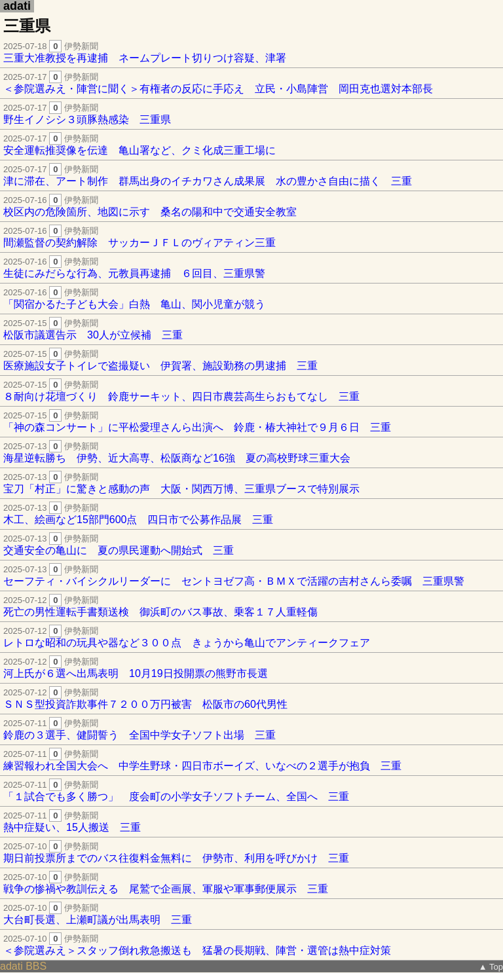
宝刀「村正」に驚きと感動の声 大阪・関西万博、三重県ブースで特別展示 (251, 482)
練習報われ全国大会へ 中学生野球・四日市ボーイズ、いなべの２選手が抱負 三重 (251, 759)
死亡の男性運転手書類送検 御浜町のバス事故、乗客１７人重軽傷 (251, 606)
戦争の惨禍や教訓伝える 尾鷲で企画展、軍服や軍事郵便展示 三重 (251, 883)
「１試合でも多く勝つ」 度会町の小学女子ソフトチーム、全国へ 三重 (251, 790)
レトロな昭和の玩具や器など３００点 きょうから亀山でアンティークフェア (251, 636)
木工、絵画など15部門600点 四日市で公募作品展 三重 (251, 513)
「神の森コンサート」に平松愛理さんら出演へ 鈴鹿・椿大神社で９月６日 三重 (251, 421)
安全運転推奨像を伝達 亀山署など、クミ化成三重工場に (251, 144)
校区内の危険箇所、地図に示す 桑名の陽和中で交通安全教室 (251, 205)
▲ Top (491, 967)
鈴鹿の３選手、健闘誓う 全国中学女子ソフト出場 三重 (251, 729)
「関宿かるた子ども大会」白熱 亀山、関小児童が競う (251, 298)
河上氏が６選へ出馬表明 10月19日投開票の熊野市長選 (251, 667)
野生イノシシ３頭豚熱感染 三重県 (251, 113)
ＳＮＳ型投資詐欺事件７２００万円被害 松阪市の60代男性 (251, 698)
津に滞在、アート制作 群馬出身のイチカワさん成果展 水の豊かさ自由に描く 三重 (251, 175)
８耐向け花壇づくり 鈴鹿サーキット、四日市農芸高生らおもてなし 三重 (251, 390)
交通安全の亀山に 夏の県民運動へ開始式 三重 (251, 544)
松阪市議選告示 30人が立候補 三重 (251, 329)
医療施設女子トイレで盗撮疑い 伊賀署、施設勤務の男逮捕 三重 (251, 359)
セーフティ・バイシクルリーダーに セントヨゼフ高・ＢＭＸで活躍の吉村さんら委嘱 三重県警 (251, 575)
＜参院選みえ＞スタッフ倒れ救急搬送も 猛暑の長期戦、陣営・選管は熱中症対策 (251, 944)
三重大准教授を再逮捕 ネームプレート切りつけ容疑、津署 (251, 52)
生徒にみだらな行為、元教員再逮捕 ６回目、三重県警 (251, 267)
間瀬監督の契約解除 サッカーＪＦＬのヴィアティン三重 (251, 236)
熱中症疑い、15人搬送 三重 (251, 821)
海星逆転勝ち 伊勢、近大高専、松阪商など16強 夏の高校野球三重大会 (251, 452)
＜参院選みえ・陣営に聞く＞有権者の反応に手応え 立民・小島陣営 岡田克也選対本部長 (251, 82)
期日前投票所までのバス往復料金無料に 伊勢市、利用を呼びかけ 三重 (251, 852)
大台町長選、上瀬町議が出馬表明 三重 (251, 913)
